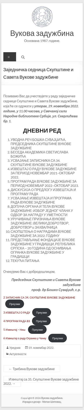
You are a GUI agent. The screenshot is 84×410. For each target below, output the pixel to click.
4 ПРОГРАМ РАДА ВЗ (16, 321)
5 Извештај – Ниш (14, 329)
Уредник (14, 347)
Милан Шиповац (51, 401)
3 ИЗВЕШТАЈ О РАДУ (16, 312)
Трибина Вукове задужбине (32, 369)
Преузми (14, 304)
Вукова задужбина (42, 33)
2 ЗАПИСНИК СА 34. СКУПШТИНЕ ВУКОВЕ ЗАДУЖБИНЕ (39, 297)
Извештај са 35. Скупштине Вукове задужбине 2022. (41, 381)
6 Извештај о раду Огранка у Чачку (24, 338)
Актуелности (17, 354)
